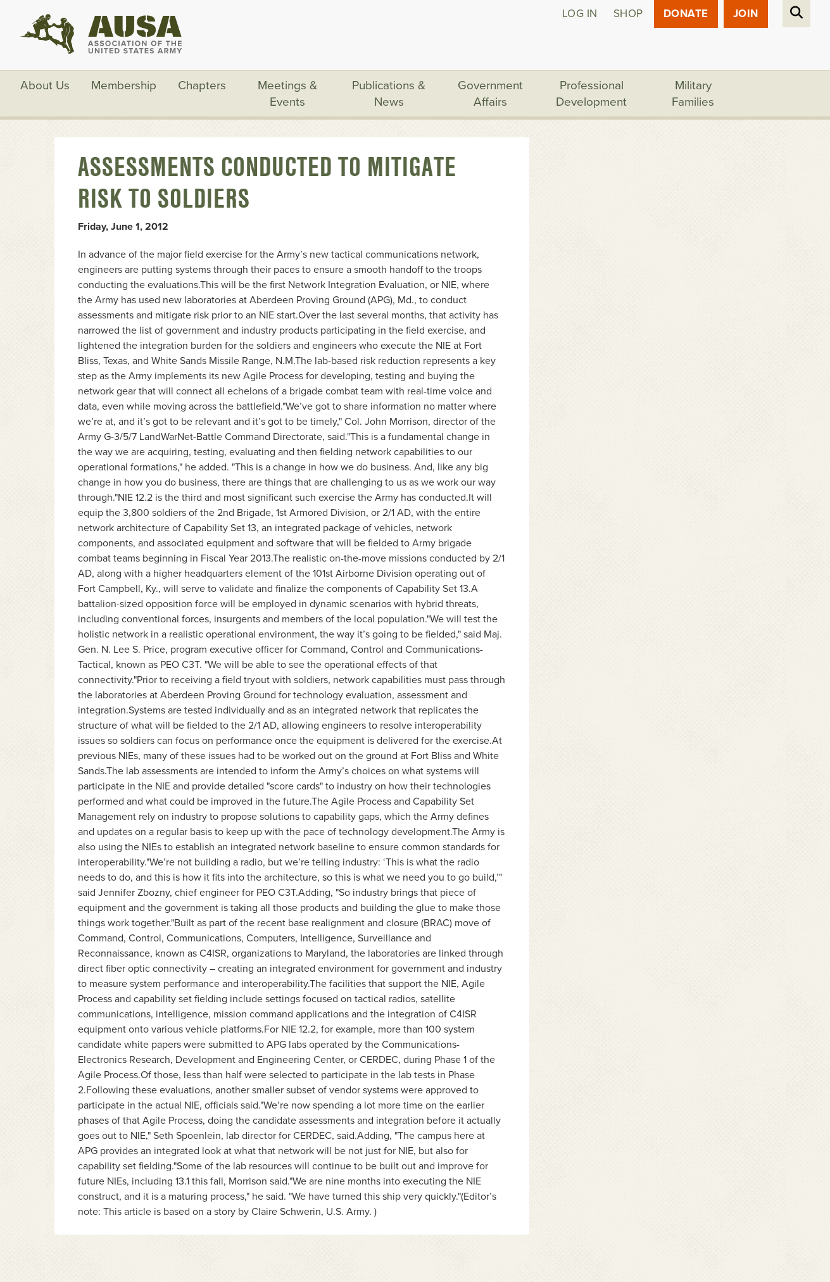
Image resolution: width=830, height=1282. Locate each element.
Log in (580, 13)
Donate (685, 13)
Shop (628, 13)
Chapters (202, 85)
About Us (45, 85)
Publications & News (388, 94)
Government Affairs (490, 94)
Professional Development (591, 94)
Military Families (693, 94)
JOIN (745, 13)
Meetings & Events (287, 94)
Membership (123, 85)
